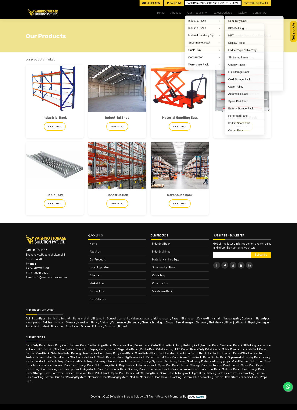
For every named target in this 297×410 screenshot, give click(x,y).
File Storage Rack (82, 365)
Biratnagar (188, 318)
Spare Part (118, 373)
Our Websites (98, 299)
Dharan (85, 326)
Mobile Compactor (233, 349)
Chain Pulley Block (146, 353)
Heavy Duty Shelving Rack (142, 373)
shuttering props (219, 361)
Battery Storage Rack (193, 365)
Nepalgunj (263, 322)
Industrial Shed (117, 117)
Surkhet (65, 318)
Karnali (216, 318)
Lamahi (123, 318)
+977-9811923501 (37, 268)
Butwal (122, 326)
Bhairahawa (216, 322)
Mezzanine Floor (123, 345)
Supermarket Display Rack (244, 357)
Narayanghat (81, 318)
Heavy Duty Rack (57, 345)
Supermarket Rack (242, 117)
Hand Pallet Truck (99, 373)
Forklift (48, 349)
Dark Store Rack (210, 369)
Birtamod (98, 318)
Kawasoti (203, 318)
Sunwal (111, 318)
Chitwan (201, 322)
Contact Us (259, 12)
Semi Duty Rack (35, 345)
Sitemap (95, 275)
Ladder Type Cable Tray (49, 361)
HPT (39, 349)
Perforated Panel (219, 365)
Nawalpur (83, 322)
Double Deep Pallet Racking (157, 349)
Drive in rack (141, 345)
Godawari (247, 318)
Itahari (45, 326)
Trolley (70, 349)
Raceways (100, 361)
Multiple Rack (74, 369)
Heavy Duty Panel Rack (119, 353)
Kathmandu (118, 322)
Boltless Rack (78, 345)
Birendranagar (184, 322)
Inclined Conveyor (76, 373)
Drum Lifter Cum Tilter (190, 353)
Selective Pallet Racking (66, 353)
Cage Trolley (126, 365)
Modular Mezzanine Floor (145, 377)
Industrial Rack (55, 117)
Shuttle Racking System (208, 377)
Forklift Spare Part (243, 365)
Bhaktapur (72, 326)
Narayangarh (231, 318)
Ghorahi (241, 322)
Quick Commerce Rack (185, 369)
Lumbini (53, 318)
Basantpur (262, 318)
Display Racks (98, 349)
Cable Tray (54, 195)
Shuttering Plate (197, 361)
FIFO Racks (181, 349)
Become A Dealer (256, 3)
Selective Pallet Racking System (244, 373)
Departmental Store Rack (162, 357)
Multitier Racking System (70, 377)
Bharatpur (57, 326)
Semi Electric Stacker (66, 357)
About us (175, 12)
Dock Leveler (166, 353)
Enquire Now (151, 3)
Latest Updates (222, 12)
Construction (117, 195)
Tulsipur (104, 322)
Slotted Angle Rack (99, 345)
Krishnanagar (161, 318)
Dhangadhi (147, 322)
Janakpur (110, 326)
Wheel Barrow (240, 361)
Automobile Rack (146, 365)
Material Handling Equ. (180, 117)
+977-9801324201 (37, 272)
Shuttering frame (174, 361)
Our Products (261, 35)
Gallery (242, 12)
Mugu (160, 322)
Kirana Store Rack (191, 357)
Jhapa (170, 322)
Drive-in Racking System (176, 377)
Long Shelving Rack (188, 345)
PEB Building (248, 345)
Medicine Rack (230, 369)
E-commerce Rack (158, 369)
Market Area (97, 283)
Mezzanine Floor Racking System (108, 377)
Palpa (175, 318)
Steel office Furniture (110, 357)
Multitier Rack (209, 345)
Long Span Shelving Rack (49, 369)
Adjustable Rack (93, 369)
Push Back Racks (256, 349)
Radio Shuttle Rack (162, 345)
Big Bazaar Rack (135, 357)
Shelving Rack (136, 369)
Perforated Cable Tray (78, 361)
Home (160, 12)
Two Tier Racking (93, 353)
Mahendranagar (140, 318)
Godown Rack (61, 365)
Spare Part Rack (168, 365)
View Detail (54, 126)
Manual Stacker (242, 353)
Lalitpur (40, 318)
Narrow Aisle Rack (115, 369)
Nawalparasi (33, 322)
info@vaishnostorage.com (50, 277)
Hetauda (133, 322)
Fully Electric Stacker (218, 353)
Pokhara (97, 326)
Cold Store (256, 361)
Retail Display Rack (214, 357)
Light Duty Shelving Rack (207, 373)
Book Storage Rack (252, 369)
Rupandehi (32, 326)
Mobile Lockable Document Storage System (135, 361)
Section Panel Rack (37, 353)
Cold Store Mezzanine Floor (241, 377)
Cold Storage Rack (106, 365)
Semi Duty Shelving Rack (175, 373)
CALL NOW (174, 3)
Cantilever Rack (229, 345)
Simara (70, 322)
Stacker (59, 349)
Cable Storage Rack (38, 373)
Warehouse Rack (180, 195)
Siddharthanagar (53, 322)
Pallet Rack (89, 357)
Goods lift (82, 349)
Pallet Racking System (40, 377)
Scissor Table (44, 357)
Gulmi (29, 318)
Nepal (251, 322)
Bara (94, 322)
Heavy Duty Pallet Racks (205, 349)
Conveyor (57, 373)
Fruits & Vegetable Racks (123, 349)
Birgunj (229, 322)
